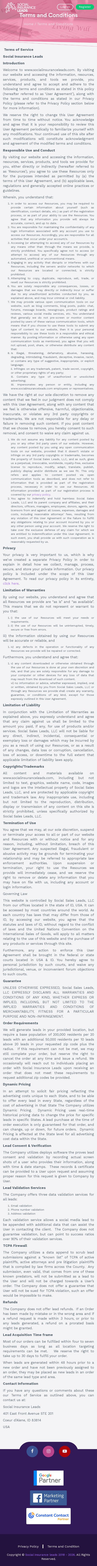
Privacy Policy (28, 1546)
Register (85, 7)
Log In (65, 7)
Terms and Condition (63, 1546)
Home (28, 24)
